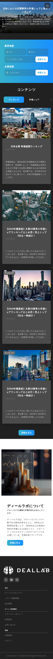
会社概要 (8, 604)
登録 (6, 630)
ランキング (14, 100)
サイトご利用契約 (11, 609)
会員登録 (8, 635)
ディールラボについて (14, 593)
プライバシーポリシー (14, 614)
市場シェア (34, 100)
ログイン (8, 641)
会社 (6, 588)
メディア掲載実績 (12, 598)
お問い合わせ (10, 625)
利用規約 (8, 620)
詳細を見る (26, 433)
